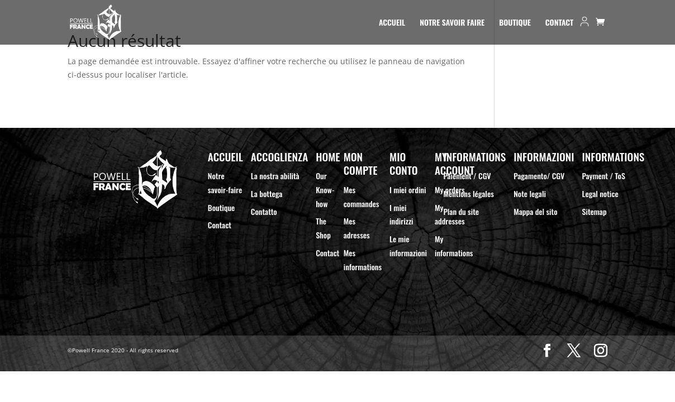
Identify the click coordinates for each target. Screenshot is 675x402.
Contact (559, 23)
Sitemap (594, 211)
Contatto (264, 211)
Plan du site (461, 211)
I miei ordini (407, 189)
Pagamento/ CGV (539, 175)
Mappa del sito (535, 211)
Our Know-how (325, 189)
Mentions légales (468, 193)
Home (328, 157)
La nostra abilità (275, 175)
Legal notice (600, 193)
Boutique (515, 23)
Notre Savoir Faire (452, 23)
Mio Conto (403, 164)
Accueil (392, 23)
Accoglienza (279, 157)
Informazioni (544, 157)
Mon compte (361, 164)
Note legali (530, 193)
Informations (474, 157)
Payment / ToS (603, 175)
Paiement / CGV (467, 175)
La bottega (267, 193)
